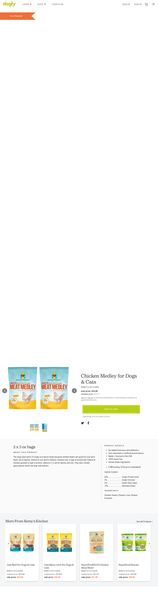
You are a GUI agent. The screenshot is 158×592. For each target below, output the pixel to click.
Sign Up (126, 4)
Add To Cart (111, 409)
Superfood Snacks (128, 564)
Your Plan (57, 4)
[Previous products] (8, 543)
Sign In (138, 4)
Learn (27, 4)
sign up (90, 398)
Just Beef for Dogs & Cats (21, 564)
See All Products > (145, 521)
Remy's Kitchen (90, 387)
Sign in (83, 398)
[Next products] (149, 543)
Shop (41, 4)
